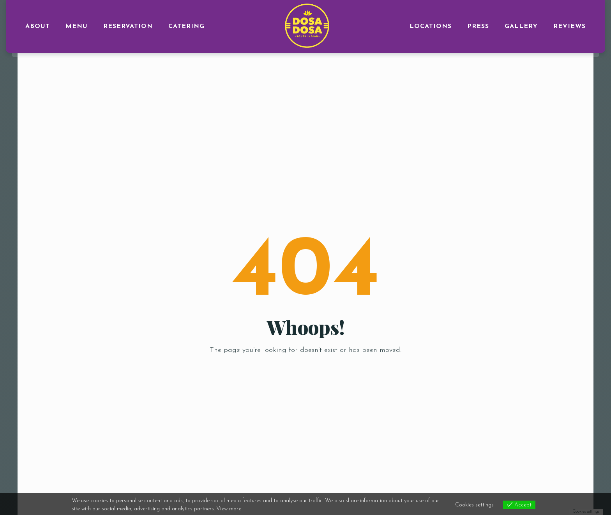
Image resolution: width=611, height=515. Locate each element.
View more (228, 509)
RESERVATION (128, 26)
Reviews (569, 26)
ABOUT (37, 26)
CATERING (186, 26)
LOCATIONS (431, 26)
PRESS (478, 26)
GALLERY (521, 26)
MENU (76, 26)
